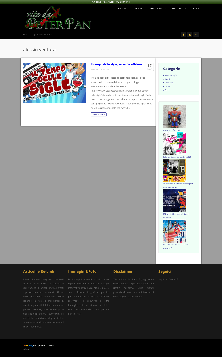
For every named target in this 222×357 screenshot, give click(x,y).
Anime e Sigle (171, 75)
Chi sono (96, 1)
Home (26, 34)
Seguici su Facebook (168, 279)
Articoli (139, 8)
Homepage (123, 8)
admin (26, 349)
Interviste (169, 82)
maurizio (94, 69)
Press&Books (179, 8)
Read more (98, 114)
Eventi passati (158, 8)
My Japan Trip (123, 1)
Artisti (195, 8)
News (108, 69)
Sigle (167, 90)
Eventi (102, 69)
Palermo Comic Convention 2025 (177, 157)
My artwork (108, 1)
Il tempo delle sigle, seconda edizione (116, 64)
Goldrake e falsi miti (171, 130)
